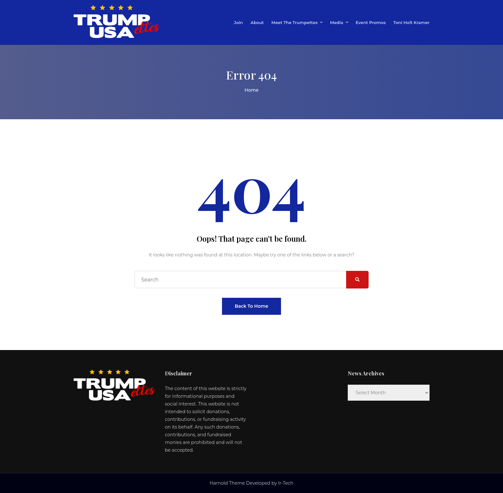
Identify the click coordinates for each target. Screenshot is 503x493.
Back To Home (251, 306)
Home (251, 90)
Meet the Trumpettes (294, 22)
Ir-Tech (286, 483)
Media (336, 22)
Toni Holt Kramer (411, 22)
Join (238, 22)
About (257, 22)
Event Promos (371, 22)
